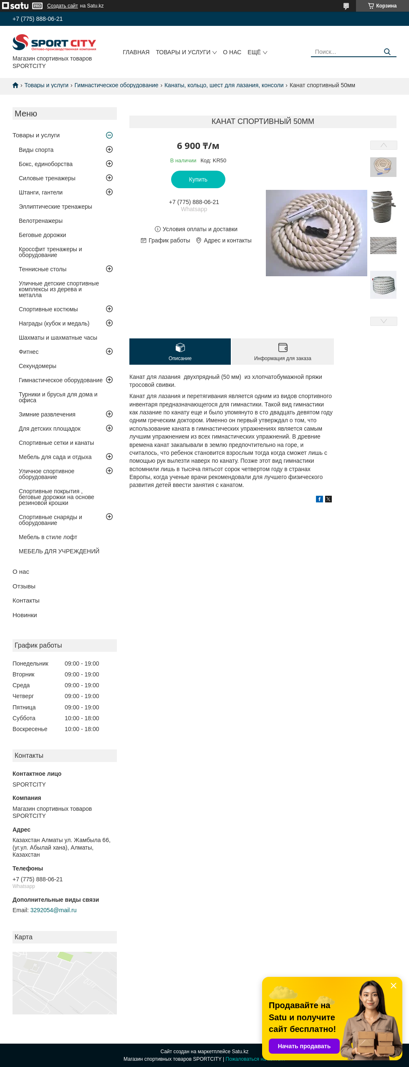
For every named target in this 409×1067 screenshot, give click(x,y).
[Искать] (387, 52)
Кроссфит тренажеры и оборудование (50, 252)
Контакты (26, 600)
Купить (198, 179)
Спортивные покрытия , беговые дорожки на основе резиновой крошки (56, 497)
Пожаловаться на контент (255, 1059)
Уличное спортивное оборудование (46, 474)
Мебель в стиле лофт (48, 537)
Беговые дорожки (42, 235)
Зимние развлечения (47, 414)
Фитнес (28, 351)
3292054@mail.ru (53, 910)
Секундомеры (37, 366)
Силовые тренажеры (47, 178)
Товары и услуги (183, 52)
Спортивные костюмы (48, 309)
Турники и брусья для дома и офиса (58, 397)
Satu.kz (240, 1051)
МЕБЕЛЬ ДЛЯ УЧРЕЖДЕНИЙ (59, 551)
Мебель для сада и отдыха (55, 457)
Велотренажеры (41, 220)
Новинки (25, 614)
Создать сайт (62, 6)
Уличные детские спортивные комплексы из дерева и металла (59, 289)
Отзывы (24, 586)
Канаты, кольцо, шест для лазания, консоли (224, 85)
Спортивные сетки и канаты (56, 442)
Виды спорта (36, 149)
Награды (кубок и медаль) (54, 323)
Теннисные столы (42, 269)
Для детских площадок (50, 428)
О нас (232, 52)
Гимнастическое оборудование (117, 85)
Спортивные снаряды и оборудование (50, 520)
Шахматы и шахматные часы (58, 337)
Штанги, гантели (41, 192)
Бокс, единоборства (46, 164)
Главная (136, 52)
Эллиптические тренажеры (55, 206)
